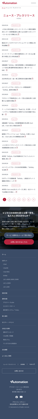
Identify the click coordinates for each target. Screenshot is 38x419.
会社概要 (4, 350)
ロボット (4, 260)
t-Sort (5, 264)
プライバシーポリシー (19, 402)
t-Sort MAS (6, 272)
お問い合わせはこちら (19, 242)
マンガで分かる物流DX (10, 343)
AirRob (5, 275)
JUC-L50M (6, 287)
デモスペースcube (8, 302)
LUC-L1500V (7, 283)
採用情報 (23, 364)
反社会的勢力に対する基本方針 (19, 404)
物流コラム (6, 340)
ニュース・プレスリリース (9, 364)
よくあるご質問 (6, 356)
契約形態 (4, 293)
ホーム (3, 8)
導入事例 (4, 316)
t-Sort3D (5, 268)
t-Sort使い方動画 (8, 336)
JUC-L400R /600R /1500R (10, 279)
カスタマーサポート (9, 306)
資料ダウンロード (8, 332)
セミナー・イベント (8, 322)
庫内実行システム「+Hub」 (11, 310)
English (31, 364)
